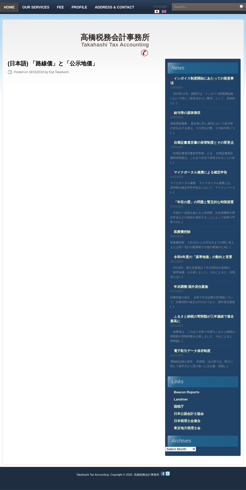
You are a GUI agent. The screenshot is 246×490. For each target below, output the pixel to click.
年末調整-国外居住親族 (191, 287)
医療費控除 (182, 232)
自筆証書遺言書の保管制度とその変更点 (204, 142)
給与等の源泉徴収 (187, 113)
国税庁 (179, 406)
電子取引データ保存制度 (192, 351)
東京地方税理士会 (187, 428)
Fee (60, 7)
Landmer (181, 399)
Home (9, 7)
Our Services (35, 7)
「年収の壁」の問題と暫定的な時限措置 (204, 202)
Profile (79, 7)
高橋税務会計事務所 (114, 37)
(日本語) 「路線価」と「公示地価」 (53, 63)
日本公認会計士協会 (189, 414)
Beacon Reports (186, 392)
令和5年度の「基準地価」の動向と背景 (203, 257)
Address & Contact (114, 7)
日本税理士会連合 (187, 421)
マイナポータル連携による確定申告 (200, 172)
